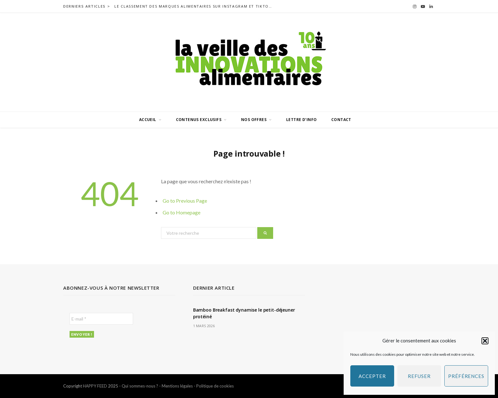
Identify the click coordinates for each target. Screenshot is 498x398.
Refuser (419, 376)
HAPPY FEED (95, 385)
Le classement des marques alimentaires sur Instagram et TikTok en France (195, 6)
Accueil (147, 119)
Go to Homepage (181, 212)
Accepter (372, 376)
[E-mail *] (101, 319)
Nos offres (253, 119)
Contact (341, 119)
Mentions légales (177, 385)
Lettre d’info (301, 119)
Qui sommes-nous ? (140, 385)
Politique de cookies (215, 385)
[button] (485, 341)
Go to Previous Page (185, 201)
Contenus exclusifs (199, 119)
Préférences (466, 376)
